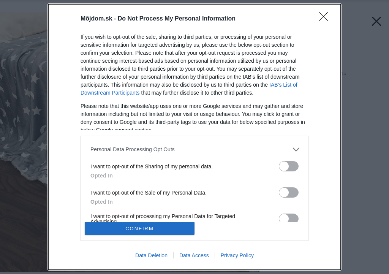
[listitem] (194, 150)
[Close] (326, 19)
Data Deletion (151, 255)
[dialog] (194, 137)
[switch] (289, 166)
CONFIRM (139, 228)
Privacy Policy (237, 255)
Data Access (194, 255)
